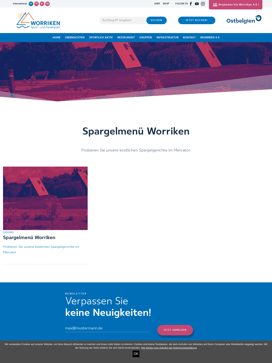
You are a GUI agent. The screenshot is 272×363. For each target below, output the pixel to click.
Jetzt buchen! (197, 20)
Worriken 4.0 (209, 37)
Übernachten (75, 37)
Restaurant (126, 37)
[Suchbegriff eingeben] (123, 20)
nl (42, 4)
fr (36, 4)
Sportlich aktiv (101, 37)
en (47, 4)
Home (56, 37)
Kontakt (189, 37)
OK (136, 354)
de (31, 4)
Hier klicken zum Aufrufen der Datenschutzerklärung (169, 347)
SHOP (166, 3)
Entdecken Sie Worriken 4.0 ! (236, 4)
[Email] (107, 328)
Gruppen (145, 37)
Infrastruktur (167, 37)
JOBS (157, 3)
